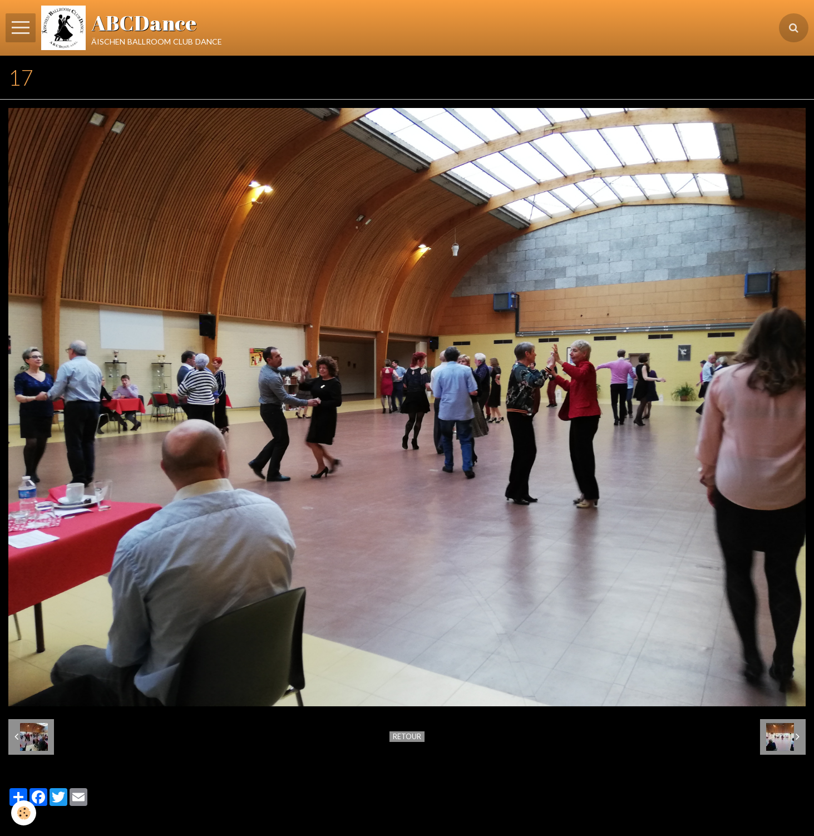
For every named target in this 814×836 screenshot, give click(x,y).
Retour (407, 736)
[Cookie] (23, 812)
